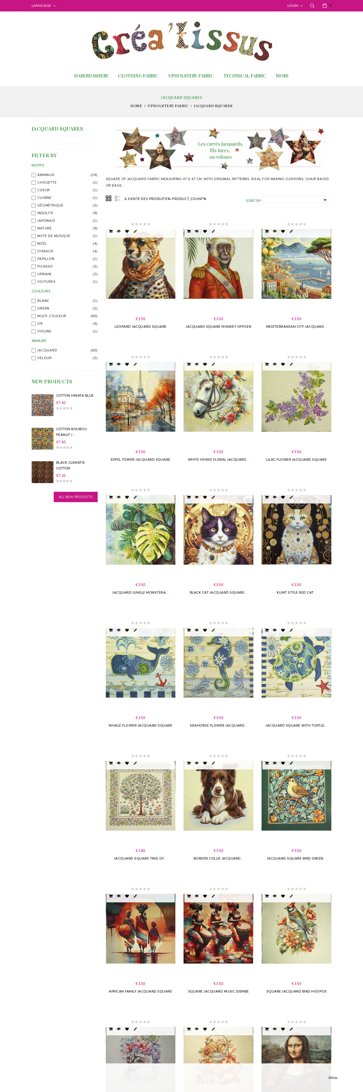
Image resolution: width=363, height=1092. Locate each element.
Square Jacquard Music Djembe (218, 991)
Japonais (46, 221)
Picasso (45, 266)
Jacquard (47, 350)
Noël (42, 243)
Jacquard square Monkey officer (218, 326)
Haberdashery (91, 75)
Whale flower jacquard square (140, 725)
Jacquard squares (57, 128)
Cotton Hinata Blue (75, 395)
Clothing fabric (138, 75)
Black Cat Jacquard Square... (218, 592)
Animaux (46, 175)
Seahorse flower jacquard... (218, 725)
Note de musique (53, 236)
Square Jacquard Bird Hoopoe (296, 991)
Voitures (46, 282)
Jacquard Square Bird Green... (296, 858)
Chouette (46, 182)
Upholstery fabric (191, 75)
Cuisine (44, 198)
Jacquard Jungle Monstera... (140, 592)
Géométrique (50, 205)
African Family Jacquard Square (140, 991)
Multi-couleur (51, 316)
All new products (75, 497)
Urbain (44, 274)
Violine (44, 331)
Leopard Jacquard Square (141, 326)
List (118, 199)
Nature (44, 228)
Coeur (43, 190)
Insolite (45, 213)
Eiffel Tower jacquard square (140, 459)
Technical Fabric (245, 75)
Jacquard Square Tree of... (140, 858)
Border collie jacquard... (219, 858)
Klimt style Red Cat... (296, 592)
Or (40, 323)
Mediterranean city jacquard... (296, 326)
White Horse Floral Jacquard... (218, 459)
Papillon (45, 259)
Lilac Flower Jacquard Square (296, 459)
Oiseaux (45, 251)
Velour (44, 358)
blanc (43, 301)
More (282, 75)
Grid (109, 199)
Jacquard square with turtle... (296, 725)
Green (43, 308)
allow (333, 1078)
